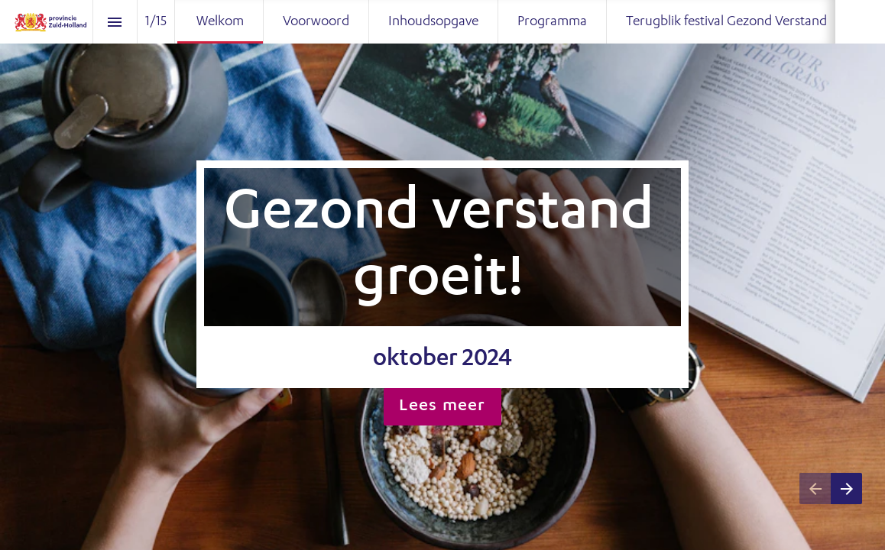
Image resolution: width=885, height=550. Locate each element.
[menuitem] (220, 22)
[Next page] (846, 488)
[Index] (115, 22)
